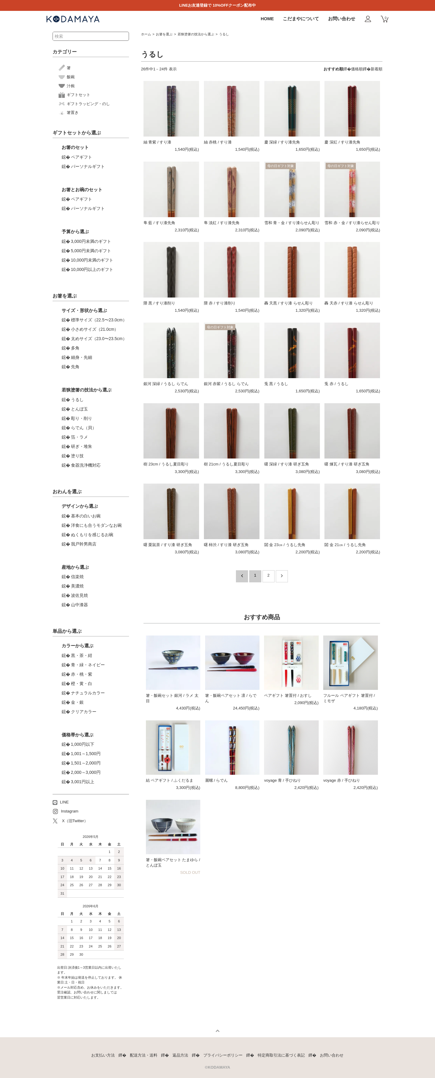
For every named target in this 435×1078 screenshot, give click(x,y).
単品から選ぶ (67, 631)
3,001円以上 (82, 781)
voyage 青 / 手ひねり (282, 780)
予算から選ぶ (75, 231)
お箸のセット (75, 147)
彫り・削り (81, 418)
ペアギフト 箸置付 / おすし (287, 695)
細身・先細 (81, 357)
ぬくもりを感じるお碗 (92, 534)
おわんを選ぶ (67, 491)
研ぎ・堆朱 (81, 446)
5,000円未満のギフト (91, 250)
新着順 (376, 69)
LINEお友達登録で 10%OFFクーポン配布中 (217, 5)
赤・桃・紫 (81, 674)
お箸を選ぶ (164, 34)
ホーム (146, 34)
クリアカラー (83, 711)
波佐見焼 (79, 595)
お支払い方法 (103, 1055)
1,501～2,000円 (86, 763)
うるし (224, 34)
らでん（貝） (83, 427)
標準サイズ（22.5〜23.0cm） (99, 319)
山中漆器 (79, 604)
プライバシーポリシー (223, 1055)
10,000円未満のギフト (92, 260)
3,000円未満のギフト (91, 241)
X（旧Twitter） (70, 821)
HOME (267, 18)
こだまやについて (301, 18)
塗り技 (77, 455)
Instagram (66, 811)
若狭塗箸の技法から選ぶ (196, 34)
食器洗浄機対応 (86, 465)
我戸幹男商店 (83, 544)
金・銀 (77, 702)
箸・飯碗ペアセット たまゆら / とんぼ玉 (173, 862)
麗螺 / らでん (216, 780)
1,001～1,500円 (86, 753)
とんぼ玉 (79, 409)
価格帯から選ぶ (77, 734)
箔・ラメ (79, 437)
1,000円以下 (82, 744)
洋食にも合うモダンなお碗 (96, 525)
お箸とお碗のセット (82, 189)
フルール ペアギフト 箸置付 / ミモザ (349, 698)
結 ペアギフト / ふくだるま (169, 780)
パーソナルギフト (88, 166)
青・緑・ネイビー (88, 664)
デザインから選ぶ (80, 506)
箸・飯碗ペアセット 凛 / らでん (230, 698)
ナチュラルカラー (88, 692)
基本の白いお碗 (86, 515)
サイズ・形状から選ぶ (84, 310)
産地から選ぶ (75, 567)
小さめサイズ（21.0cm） (95, 329)
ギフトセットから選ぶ (77, 132)
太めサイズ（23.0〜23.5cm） (99, 338)
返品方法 (180, 1055)
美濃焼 (77, 586)
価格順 (357, 69)
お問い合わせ (341, 18)
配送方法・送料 (143, 1055)
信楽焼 (77, 576)
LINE (61, 802)
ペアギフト (81, 157)
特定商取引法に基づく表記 (281, 1055)
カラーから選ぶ (77, 645)
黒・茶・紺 (81, 655)
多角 (75, 348)
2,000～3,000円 (86, 772)
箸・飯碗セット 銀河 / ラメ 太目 (172, 698)
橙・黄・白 (81, 683)
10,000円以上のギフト (92, 269)
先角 (75, 366)
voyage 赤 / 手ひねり (341, 780)
